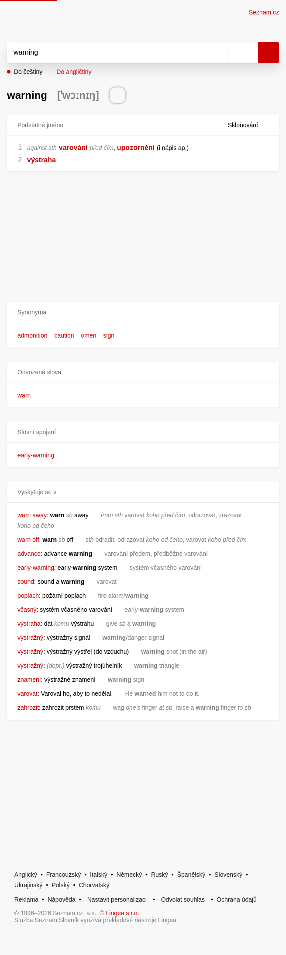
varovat (27, 693)
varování (73, 147)
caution (64, 335)
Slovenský (228, 874)
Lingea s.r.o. (122, 913)
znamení (29, 679)
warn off (28, 539)
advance (29, 553)
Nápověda (62, 899)
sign (108, 335)
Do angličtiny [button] (73, 71)
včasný (27, 609)
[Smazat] (218, 52)
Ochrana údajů (237, 899)
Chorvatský (94, 885)
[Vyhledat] (108, 52)
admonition (32, 335)
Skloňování (248, 125)
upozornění (136, 147)
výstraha (41, 160)
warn (24, 395)
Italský (98, 874)
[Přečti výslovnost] (117, 95)
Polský (60, 885)
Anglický (25, 874)
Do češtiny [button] (28, 71)
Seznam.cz (264, 12)
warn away (32, 515)
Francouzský (63, 874)
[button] (143, 312)
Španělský (191, 874)
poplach (28, 595)
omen (88, 335)
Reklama (26, 899)
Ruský (159, 874)
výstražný (30, 637)
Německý (129, 874)
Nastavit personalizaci (117, 899)
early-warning (35, 455)
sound (25, 581)
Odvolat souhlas (183, 899)
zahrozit (28, 707)
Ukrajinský (28, 885)
